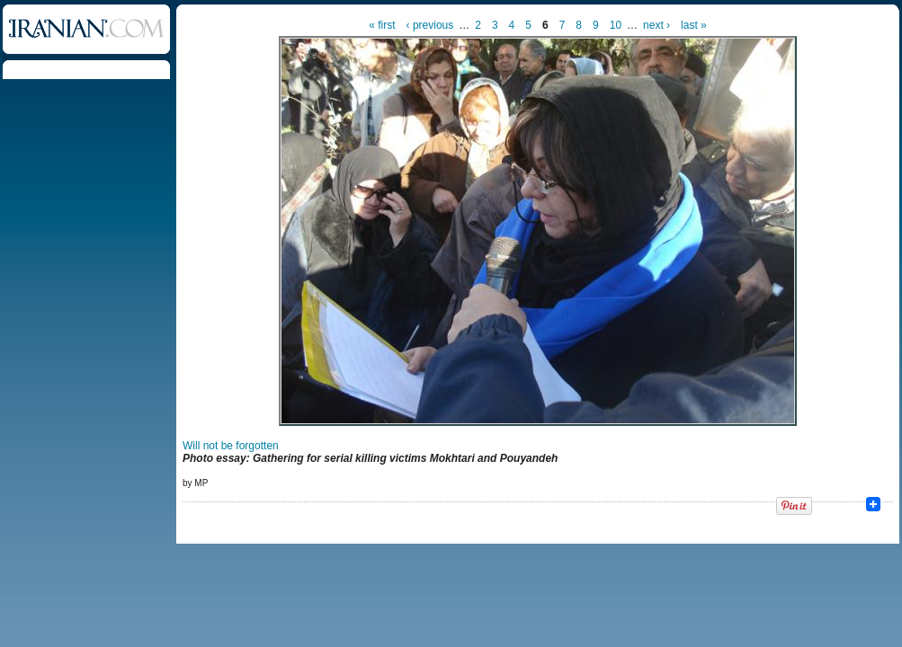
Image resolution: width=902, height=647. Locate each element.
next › (656, 25)
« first (382, 25)
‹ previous (430, 25)
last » (694, 25)
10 (615, 25)
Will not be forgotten (231, 445)
